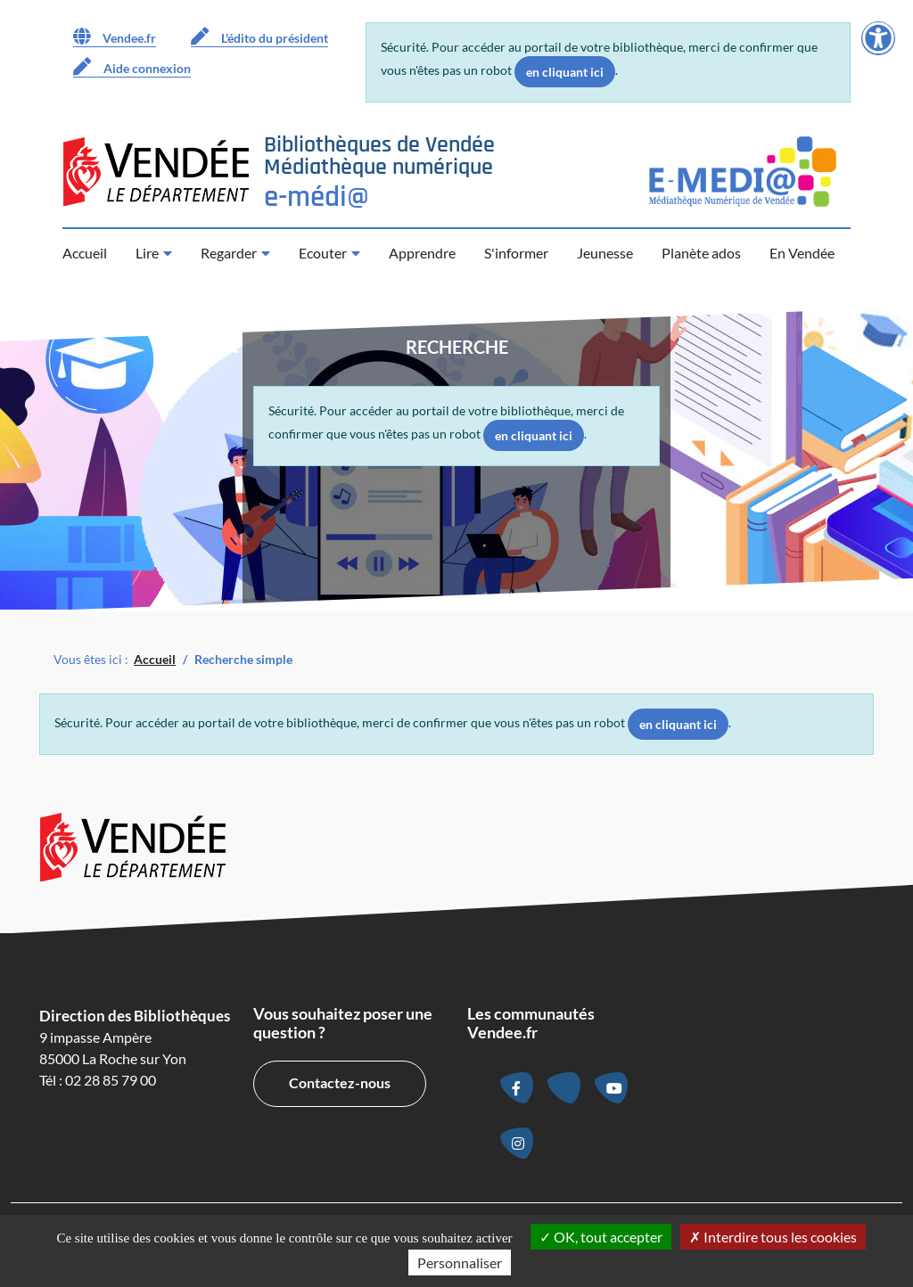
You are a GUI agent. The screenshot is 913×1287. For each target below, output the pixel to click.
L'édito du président (259, 36)
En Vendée (802, 252)
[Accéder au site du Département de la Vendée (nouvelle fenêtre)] (156, 171)
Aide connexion (132, 67)
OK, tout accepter (600, 1236)
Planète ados (701, 252)
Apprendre (422, 252)
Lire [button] (147, 252)
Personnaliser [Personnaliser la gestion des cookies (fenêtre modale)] (459, 1262)
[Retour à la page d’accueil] (379, 172)
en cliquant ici (565, 71)
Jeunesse (605, 252)
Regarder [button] (229, 252)
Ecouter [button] (323, 252)
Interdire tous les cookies (773, 1236)
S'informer (516, 252)
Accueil (84, 252)
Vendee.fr (114, 36)
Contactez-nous (340, 1082)
